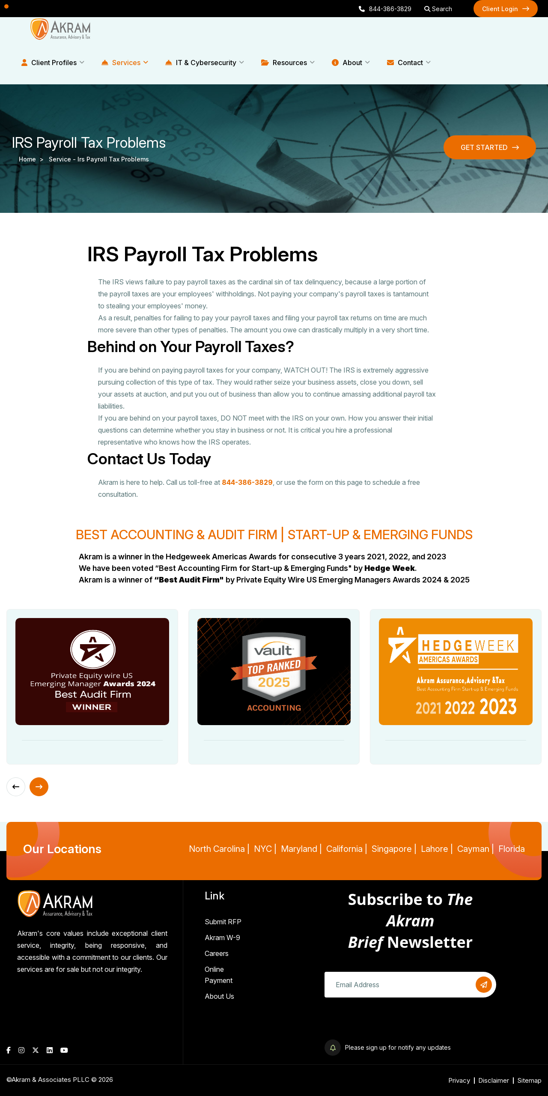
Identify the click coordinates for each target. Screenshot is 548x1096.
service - (63, 159)
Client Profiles (49, 62)
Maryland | (301, 849)
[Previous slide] (15, 786)
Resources (284, 62)
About (347, 62)
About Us (219, 996)
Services (120, 62)
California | (346, 849)
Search (438, 8)
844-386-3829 (385, 8)
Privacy (459, 1080)
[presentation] (390, 1022)
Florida (511, 849)
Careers (217, 953)
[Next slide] (39, 786)
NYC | (265, 849)
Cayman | (475, 849)
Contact (405, 62)
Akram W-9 (222, 937)
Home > (33, 159)
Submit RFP (223, 921)
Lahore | (437, 849)
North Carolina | (219, 849)
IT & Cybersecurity (200, 62)
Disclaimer (493, 1080)
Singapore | (394, 849)
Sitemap (529, 1080)
